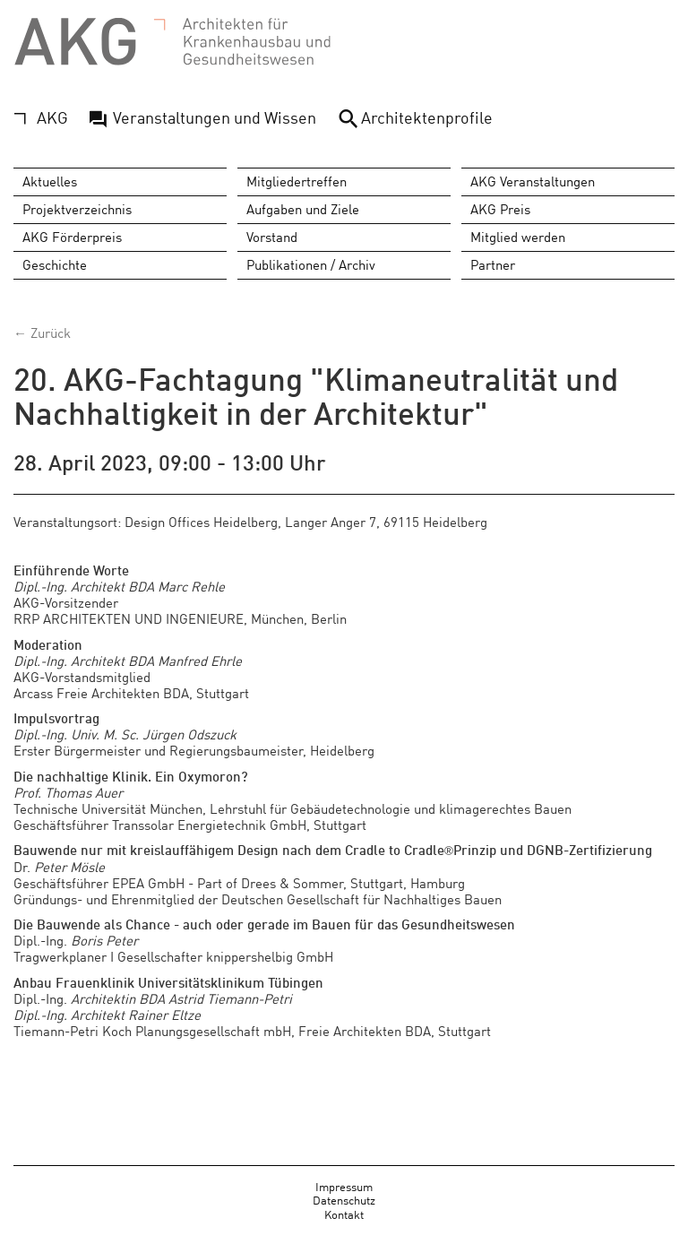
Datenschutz (344, 1200)
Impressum (344, 1186)
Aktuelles (49, 181)
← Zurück (42, 333)
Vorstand (271, 237)
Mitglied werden (517, 237)
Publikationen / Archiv (310, 264)
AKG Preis (500, 209)
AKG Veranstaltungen (532, 181)
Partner (492, 264)
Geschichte (54, 264)
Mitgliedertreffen (296, 181)
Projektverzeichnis (77, 209)
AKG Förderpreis (72, 237)
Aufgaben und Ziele (302, 209)
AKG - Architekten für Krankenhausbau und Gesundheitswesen (172, 42)
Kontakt (344, 1213)
